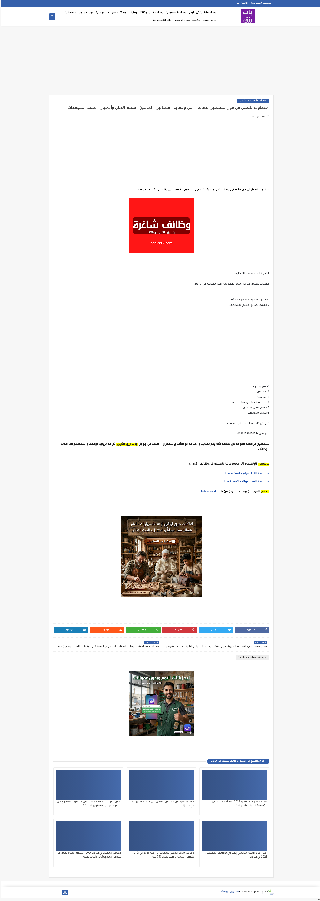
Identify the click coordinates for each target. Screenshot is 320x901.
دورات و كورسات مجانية (77, 12)
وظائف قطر (155, 12)
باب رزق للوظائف (227, 892)
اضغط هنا (207, 491)
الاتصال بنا (241, 3)
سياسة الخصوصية (259, 3)
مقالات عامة (180, 20)
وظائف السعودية (174, 12)
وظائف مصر (118, 12)
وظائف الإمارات (136, 12)
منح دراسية (101, 12)
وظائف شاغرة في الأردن (201, 12)
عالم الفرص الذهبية (203, 20)
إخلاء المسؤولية (161, 20)
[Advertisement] (160, 61)
